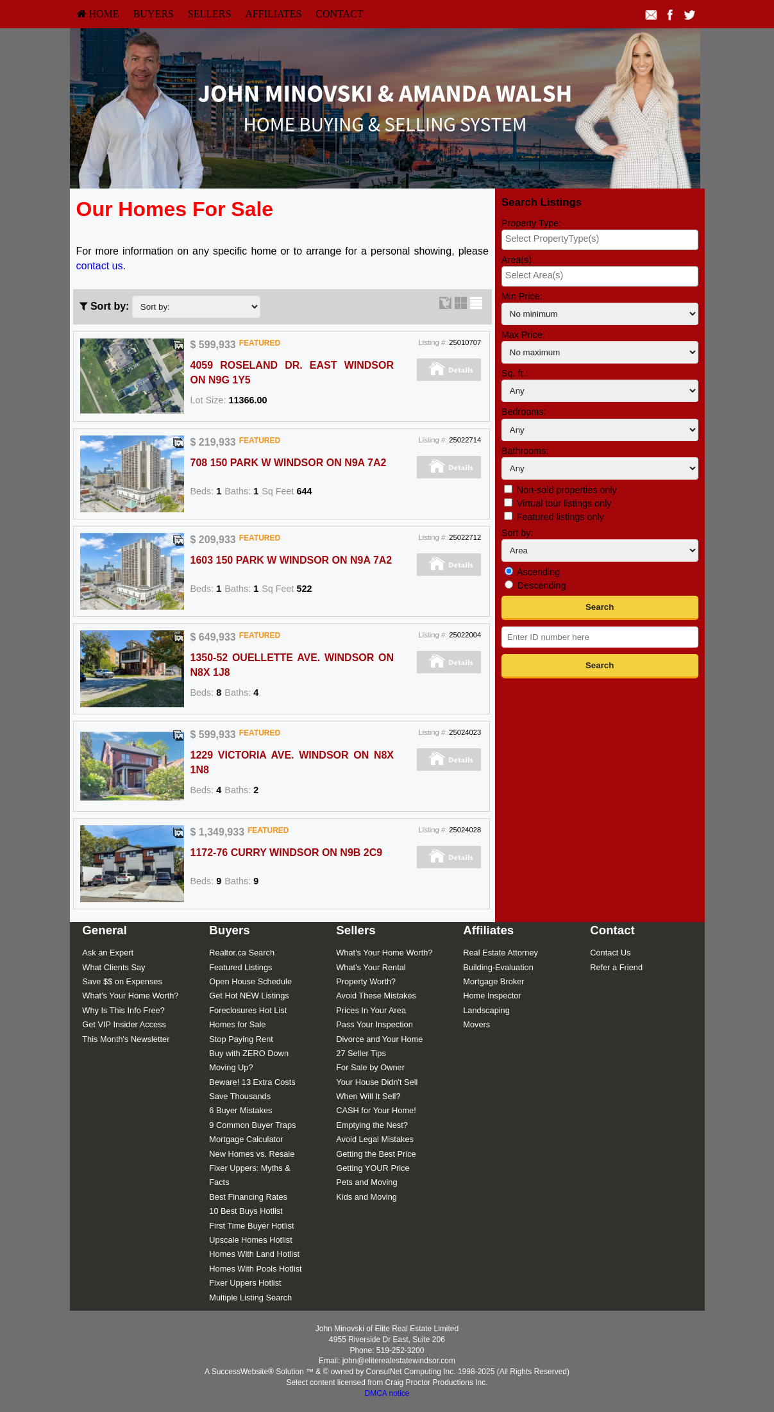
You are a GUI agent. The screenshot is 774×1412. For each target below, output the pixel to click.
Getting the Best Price (376, 1154)
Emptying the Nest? (372, 1125)
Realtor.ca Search (241, 952)
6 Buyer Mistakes (240, 1110)
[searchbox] (599, 238)
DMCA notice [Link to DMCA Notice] (386, 1393)
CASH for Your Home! (376, 1110)
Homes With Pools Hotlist (255, 1268)
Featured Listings (240, 967)
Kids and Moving (366, 1197)
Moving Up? (231, 1067)
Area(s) (516, 260)
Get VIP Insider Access (124, 1024)
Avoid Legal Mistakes (375, 1139)
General (104, 930)
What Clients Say (113, 967)
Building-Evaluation (498, 967)
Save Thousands (240, 1096)
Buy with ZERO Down (249, 1053)
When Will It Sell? (368, 1096)
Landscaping (486, 1010)
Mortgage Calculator (246, 1139)
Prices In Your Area (371, 1010)
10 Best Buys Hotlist (246, 1211)
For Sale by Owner (370, 1067)
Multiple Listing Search (250, 1297)
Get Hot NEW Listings (249, 995)
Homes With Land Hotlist (254, 1254)
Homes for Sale (237, 1024)
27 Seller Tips (361, 1053)
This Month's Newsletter (125, 1039)
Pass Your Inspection (374, 1024)
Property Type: (531, 223)
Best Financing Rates (248, 1197)
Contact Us (610, 952)
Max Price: (523, 335)
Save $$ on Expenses (122, 981)
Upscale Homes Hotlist (250, 1240)
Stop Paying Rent (241, 1039)
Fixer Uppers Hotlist (245, 1283)
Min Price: (522, 296)
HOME (98, 13)
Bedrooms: (523, 412)
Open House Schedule (250, 981)
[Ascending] (509, 571)
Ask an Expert (107, 952)
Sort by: (517, 533)
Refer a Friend (616, 967)
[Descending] (509, 584)
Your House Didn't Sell (376, 1082)
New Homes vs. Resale (251, 1154)
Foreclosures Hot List (248, 1010)
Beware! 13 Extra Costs (252, 1082)
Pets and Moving (366, 1182)
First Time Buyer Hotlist (251, 1226)
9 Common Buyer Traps (252, 1125)
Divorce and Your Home (379, 1039)
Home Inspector (492, 995)
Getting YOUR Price (372, 1168)
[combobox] (599, 240)
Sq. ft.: (514, 373)
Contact (339, 13)
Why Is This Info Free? (123, 1010)
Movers (476, 1024)
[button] (599, 608)
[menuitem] (98, 14)
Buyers (153, 13)
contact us (99, 265)
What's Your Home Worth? (130, 995)
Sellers (209, 13)
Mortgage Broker (493, 981)
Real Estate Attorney (500, 952)
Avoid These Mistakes (376, 995)
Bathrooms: (525, 451)
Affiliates (273, 13)
